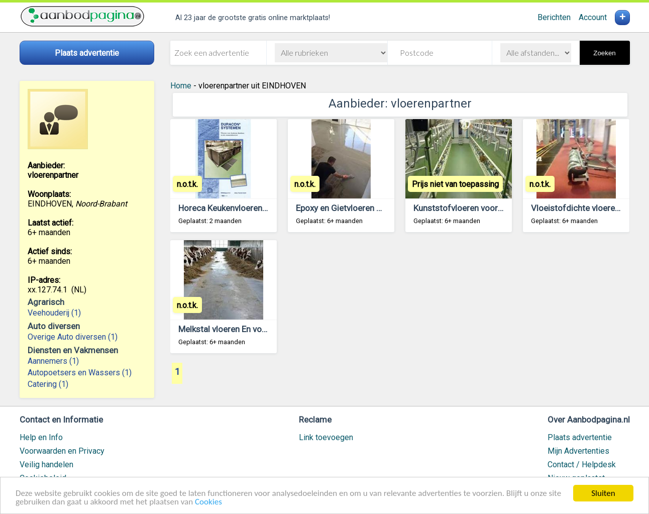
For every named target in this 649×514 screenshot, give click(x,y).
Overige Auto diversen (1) (73, 337)
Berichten (554, 17)
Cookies (208, 502)
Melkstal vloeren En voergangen (237, 329)
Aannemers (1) (53, 361)
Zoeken (604, 53)
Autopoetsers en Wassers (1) (80, 372)
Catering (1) (48, 384)
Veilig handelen (46, 464)
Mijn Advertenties (578, 451)
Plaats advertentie (580, 437)
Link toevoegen (326, 437)
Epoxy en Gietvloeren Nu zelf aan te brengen (378, 208)
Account (593, 17)
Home (180, 85)
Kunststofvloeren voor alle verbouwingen (490, 208)
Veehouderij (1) (54, 313)
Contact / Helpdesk (582, 464)
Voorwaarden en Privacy (62, 451)
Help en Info (41, 437)
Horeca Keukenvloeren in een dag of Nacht (258, 208)
